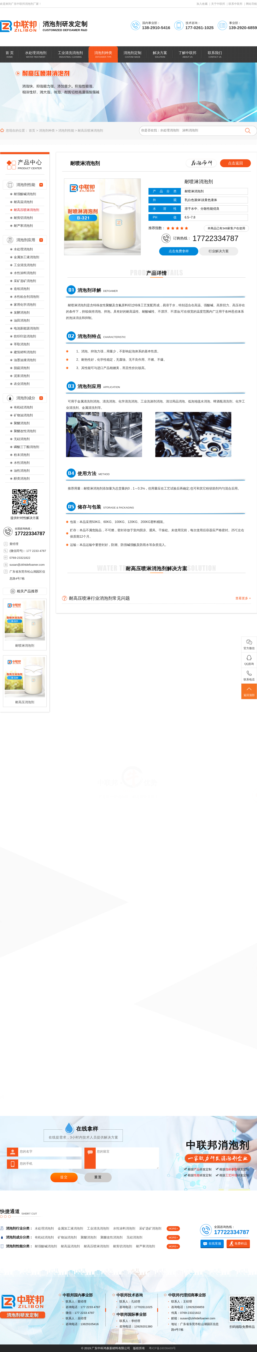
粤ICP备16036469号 (162, 1348)
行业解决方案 (219, 251)
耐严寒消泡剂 (23, 225)
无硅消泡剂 (22, 439)
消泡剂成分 (25, 398)
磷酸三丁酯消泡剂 (26, 447)
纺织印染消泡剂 (25, 336)
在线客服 (215, 1243)
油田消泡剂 (22, 320)
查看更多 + (243, 598)
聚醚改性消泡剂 (25, 431)
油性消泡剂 (22, 470)
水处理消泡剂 (23, 249)
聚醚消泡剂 (22, 423)
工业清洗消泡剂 (25, 265)
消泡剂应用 (25, 240)
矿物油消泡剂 (23, 415)
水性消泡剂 (22, 462)
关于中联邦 (218, 3)
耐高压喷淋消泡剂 (90, 130)
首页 (32, 130)
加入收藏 (202, 3)
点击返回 (235, 163)
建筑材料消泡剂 (25, 352)
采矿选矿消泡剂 (25, 281)
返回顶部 (249, 691)
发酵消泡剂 (22, 312)
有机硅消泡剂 (23, 407)
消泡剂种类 (47, 130)
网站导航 (251, 3)
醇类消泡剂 (22, 478)
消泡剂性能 (66, 130)
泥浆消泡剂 (22, 376)
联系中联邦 (235, 3)
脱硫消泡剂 (22, 368)
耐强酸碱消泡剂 (25, 194)
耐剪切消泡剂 (23, 217)
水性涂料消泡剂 (25, 273)
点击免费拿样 (179, 251)
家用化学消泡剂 (25, 304)
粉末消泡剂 (22, 454)
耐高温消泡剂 (23, 202)
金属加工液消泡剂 (26, 257)
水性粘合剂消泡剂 (26, 296)
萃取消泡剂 (22, 344)
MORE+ (173, 1228)
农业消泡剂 (22, 383)
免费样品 (240, 1243)
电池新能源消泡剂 (26, 328)
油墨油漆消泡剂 (25, 360)
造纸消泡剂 (22, 288)
